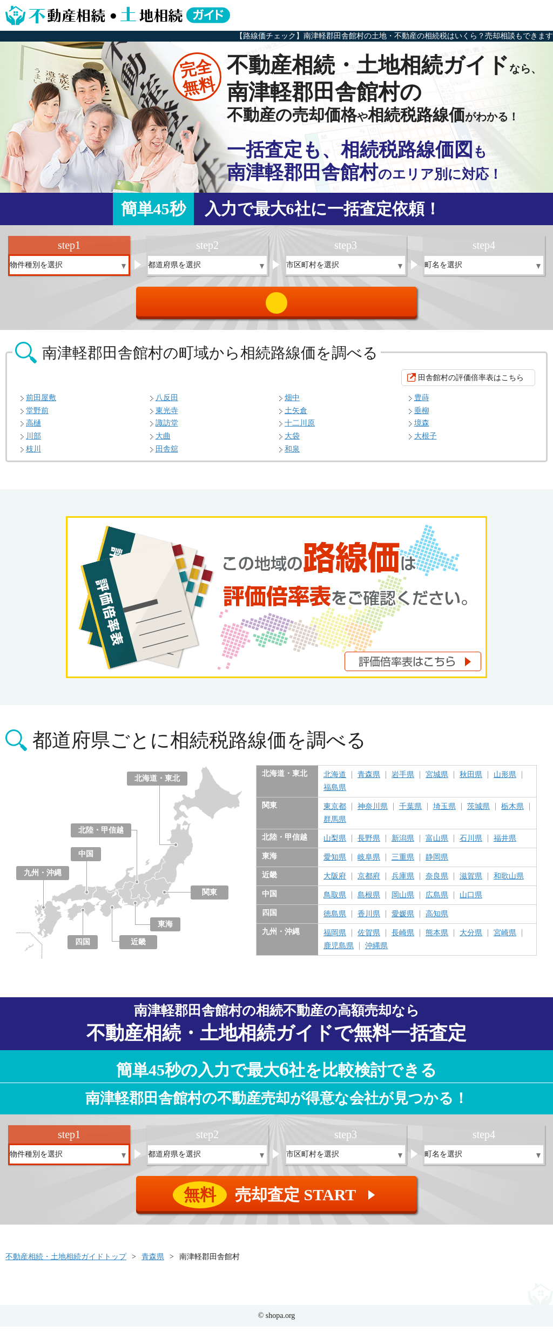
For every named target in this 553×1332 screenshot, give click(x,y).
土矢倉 (296, 416)
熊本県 (437, 938)
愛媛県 (403, 919)
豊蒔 (421, 403)
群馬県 (334, 825)
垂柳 (421, 416)
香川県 (369, 919)
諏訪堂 (167, 428)
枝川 (33, 454)
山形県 (505, 780)
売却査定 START (277, 305)
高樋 (33, 428)
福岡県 (334, 938)
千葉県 (410, 812)
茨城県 (478, 812)
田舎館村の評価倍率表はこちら (471, 383)
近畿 (138, 947)
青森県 (369, 780)
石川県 (471, 844)
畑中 (292, 403)
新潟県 (403, 844)
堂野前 (37, 416)
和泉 (292, 454)
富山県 (437, 844)
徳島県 (334, 919)
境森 (421, 428)
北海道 (334, 780)
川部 (33, 441)
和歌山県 (509, 881)
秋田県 (471, 780)
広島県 (437, 900)
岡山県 (403, 900)
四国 (82, 947)
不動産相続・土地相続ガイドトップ (65, 1262)
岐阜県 (369, 863)
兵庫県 (403, 881)
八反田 (167, 403)
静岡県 (437, 863)
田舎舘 (167, 454)
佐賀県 (369, 938)
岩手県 (403, 780)
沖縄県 (376, 951)
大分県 (471, 938)
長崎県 (403, 938)
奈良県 (437, 881)
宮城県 (437, 780)
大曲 (163, 441)
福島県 (334, 793)
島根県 (369, 900)
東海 (165, 929)
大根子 (425, 441)
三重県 (403, 863)
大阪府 (334, 881)
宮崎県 (505, 938)
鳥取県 (334, 900)
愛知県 (334, 863)
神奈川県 (373, 812)
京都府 (369, 881)
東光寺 (167, 416)
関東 (209, 898)
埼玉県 (444, 812)
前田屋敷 (41, 403)
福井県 (505, 844)
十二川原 (300, 428)
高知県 (437, 919)
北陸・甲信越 (101, 835)
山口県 (471, 900)
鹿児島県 (338, 951)
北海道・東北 (157, 784)
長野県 (369, 844)
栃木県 (512, 812)
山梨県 (334, 844)
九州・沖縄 (43, 878)
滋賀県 (471, 881)
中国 (85, 859)
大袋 (292, 441)
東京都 (334, 812)
